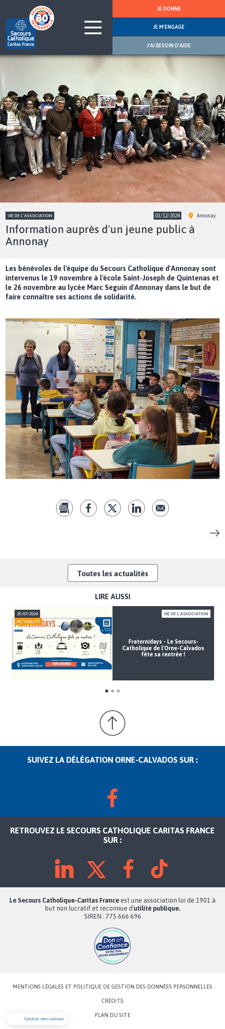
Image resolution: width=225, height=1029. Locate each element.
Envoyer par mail (160, 508)
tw (112, 508)
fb (88, 508)
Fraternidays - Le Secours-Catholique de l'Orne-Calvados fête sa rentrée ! (212, 533)
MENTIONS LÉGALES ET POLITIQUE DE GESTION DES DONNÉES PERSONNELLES (112, 986)
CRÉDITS (112, 1001)
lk (136, 508)
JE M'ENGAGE (169, 27)
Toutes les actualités (112, 573)
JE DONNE (169, 9)
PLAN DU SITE (112, 1015)
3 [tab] (118, 691)
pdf (64, 508)
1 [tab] (106, 691)
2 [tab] (112, 691)
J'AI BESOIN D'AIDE (169, 45)
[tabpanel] (112, 643)
